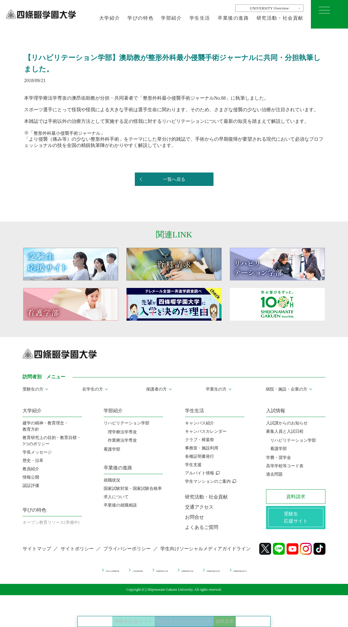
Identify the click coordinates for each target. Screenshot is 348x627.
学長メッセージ (37, 452)
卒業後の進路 (233, 18)
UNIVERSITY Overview (269, 8)
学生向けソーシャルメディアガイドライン (205, 553)
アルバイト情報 (199, 473)
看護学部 (112, 449)
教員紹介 (31, 469)
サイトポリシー (77, 553)
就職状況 (112, 480)
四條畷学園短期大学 (295, 574)
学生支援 (193, 465)
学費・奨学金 (278, 457)
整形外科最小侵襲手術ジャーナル (69, 132)
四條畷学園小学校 (148, 574)
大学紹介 (109, 18)
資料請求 (249, 615)
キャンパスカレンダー (206, 431)
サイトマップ (37, 553)
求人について (116, 497)
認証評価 (31, 485)
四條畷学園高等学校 (244, 574)
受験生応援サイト (111, 615)
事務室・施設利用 (201, 448)
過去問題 (274, 474)
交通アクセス (199, 507)
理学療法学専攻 (122, 432)
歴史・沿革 (33, 460)
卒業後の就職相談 (120, 505)
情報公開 (31, 477)
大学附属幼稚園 (104, 574)
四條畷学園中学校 (195, 574)
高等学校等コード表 (284, 466)
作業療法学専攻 (122, 440)
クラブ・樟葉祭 (199, 440)
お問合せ (194, 517)
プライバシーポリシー (127, 553)
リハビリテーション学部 (126, 423)
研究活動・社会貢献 (280, 18)
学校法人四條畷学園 (57, 574)
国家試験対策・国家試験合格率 (133, 488)
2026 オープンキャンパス (186, 615)
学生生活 (199, 18)
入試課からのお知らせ (287, 423)
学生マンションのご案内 (208, 481)
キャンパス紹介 (199, 423)
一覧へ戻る (174, 179)
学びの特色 (140, 18)
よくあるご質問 (201, 527)
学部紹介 (171, 18)
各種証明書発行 (199, 456)
